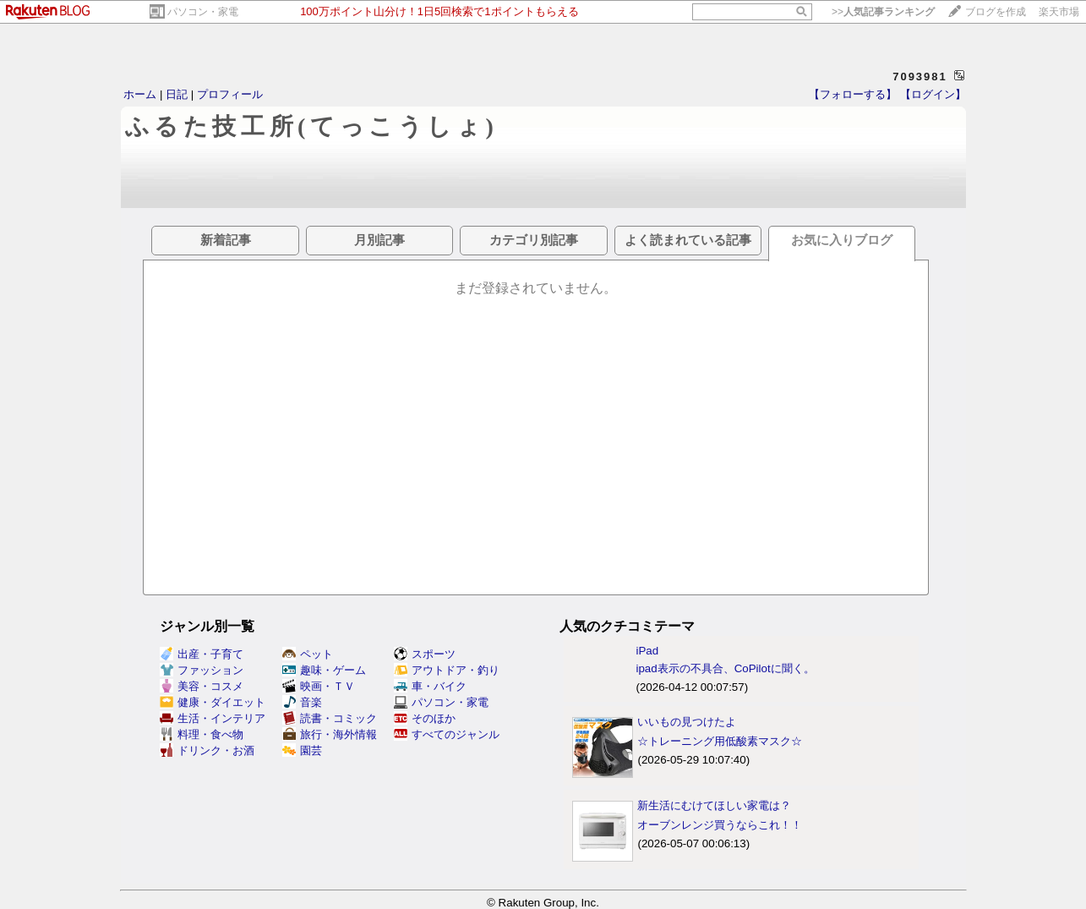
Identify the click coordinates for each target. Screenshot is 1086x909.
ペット (307, 654)
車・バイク (430, 686)
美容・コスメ (201, 686)
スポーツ (425, 654)
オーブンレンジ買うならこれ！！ (719, 825)
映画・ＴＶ (318, 686)
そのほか (425, 718)
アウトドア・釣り (446, 670)
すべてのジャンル (446, 734)
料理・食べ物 (201, 734)
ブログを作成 (995, 12)
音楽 (302, 702)
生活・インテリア (212, 718)
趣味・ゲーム (324, 670)
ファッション (201, 670)
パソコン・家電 (202, 12)
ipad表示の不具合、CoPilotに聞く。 (725, 668)
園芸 (302, 750)
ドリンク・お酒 (207, 750)
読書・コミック (329, 718)
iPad (647, 650)
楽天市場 (1059, 12)
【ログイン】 (933, 94)
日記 (177, 94)
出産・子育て (201, 654)
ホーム (139, 94)
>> (883, 12)
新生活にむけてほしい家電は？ (714, 805)
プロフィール (230, 94)
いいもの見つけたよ (686, 721)
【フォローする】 (853, 94)
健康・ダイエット (212, 702)
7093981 (919, 76)
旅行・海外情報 (329, 734)
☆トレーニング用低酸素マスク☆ (719, 741)
